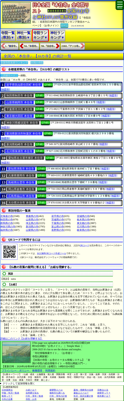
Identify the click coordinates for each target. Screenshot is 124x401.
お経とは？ (31, 390)
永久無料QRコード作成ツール (51, 253)
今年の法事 (7, 399)
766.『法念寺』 (48, 46)
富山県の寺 (57, 226)
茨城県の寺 (57, 219)
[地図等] (5, 89)
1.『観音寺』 (11, 46)
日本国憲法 (7, 390)
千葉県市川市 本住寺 (19, 109)
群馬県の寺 (6, 223)
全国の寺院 (37, 62)
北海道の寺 (6, 216)
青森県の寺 (32, 216)
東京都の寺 (83, 223)
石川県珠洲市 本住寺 (19, 151)
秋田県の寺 (6, 219)
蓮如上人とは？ (81, 393)
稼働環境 (37, 370)
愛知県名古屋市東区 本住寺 (25, 158)
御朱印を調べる (57, 393)
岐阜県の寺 (83, 230)
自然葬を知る (32, 393)
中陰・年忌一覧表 (10, 393)
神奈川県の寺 (7, 226)
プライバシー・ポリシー (16, 370)
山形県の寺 (32, 219)
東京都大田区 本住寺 (19, 116)
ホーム (64, 25)
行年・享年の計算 (58, 396)
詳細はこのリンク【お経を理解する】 (21, 338)
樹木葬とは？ (103, 396)
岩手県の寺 (57, 216)
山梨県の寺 (32, 230)
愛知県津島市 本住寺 (21, 168)
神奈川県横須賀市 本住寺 (22, 122)
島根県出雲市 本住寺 (21, 182)
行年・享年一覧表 (34, 396)
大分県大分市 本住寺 (21, 202)
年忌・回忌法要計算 (83, 396)
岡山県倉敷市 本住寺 (21, 189)
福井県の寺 (6, 230)
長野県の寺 (57, 230)
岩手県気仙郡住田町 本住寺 (23, 84)
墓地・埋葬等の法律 (83, 390)
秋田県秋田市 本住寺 (19, 95)
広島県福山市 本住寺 (21, 196)
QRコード (84, 245)
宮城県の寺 (83, 216)
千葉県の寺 (57, 223)
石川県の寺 (83, 226)
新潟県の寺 (32, 226)
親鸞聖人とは (56, 390)
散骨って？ (7, 396)
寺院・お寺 (31, 399)
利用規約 (50, 370)
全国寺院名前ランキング (14, 62)
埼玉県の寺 (32, 223)
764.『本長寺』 (31, 46)
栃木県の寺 (83, 219)
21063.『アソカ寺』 (71, 46)
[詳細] (48, 84)
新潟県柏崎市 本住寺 (19, 144)
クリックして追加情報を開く (19, 383)
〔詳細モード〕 (9, 75)
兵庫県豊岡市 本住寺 (21, 175)
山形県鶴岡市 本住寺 (19, 102)
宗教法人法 (102, 390)
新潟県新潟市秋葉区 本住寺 (23, 133)
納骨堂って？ (103, 393)
